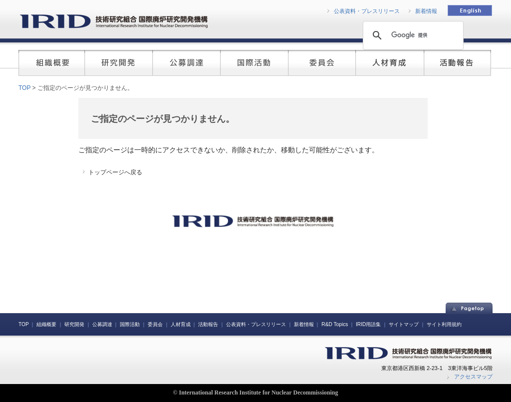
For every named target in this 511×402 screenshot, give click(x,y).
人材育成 (181, 324)
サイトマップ (404, 324)
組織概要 (46, 324)
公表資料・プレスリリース (367, 11)
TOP (24, 87)
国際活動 (130, 324)
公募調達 (102, 324)
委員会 (155, 324)
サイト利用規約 (444, 324)
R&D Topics (334, 324)
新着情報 (426, 11)
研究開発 (74, 324)
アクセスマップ (473, 377)
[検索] (411, 35)
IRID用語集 (368, 324)
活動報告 (208, 324)
